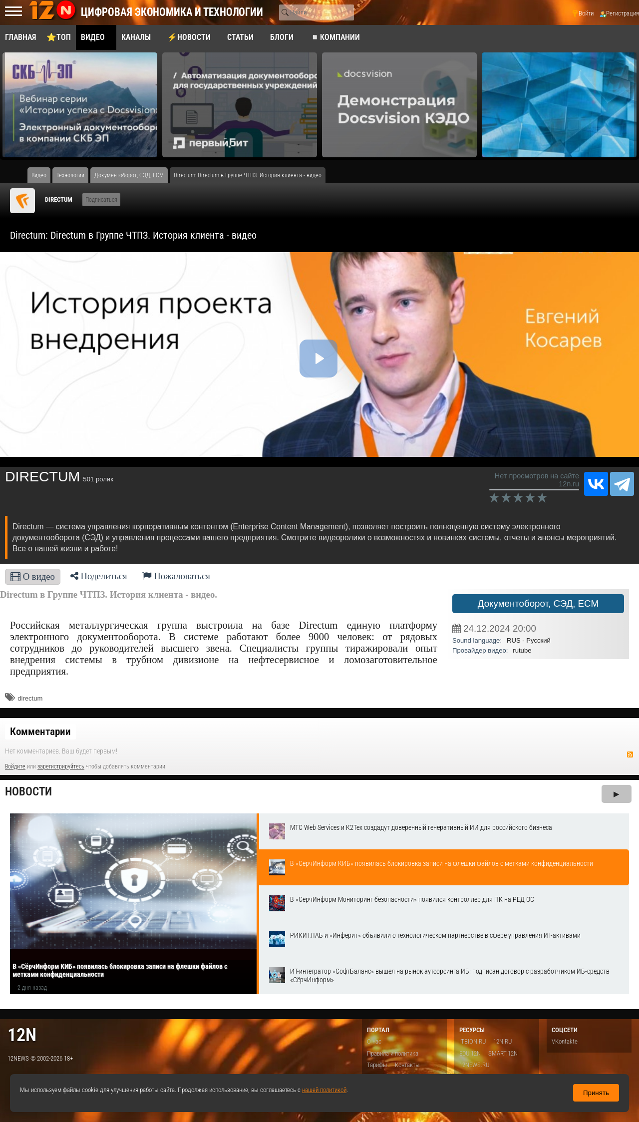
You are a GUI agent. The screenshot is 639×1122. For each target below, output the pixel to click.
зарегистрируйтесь (60, 766)
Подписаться (101, 199)
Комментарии (40, 732)
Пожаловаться (176, 576)
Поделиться (98, 576)
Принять (596, 1093)
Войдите (15, 766)
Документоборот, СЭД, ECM (538, 603)
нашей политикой (324, 1090)
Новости (28, 791)
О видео (32, 576)
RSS (630, 754)
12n (21, 1035)
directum (29, 698)
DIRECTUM (58, 199)
